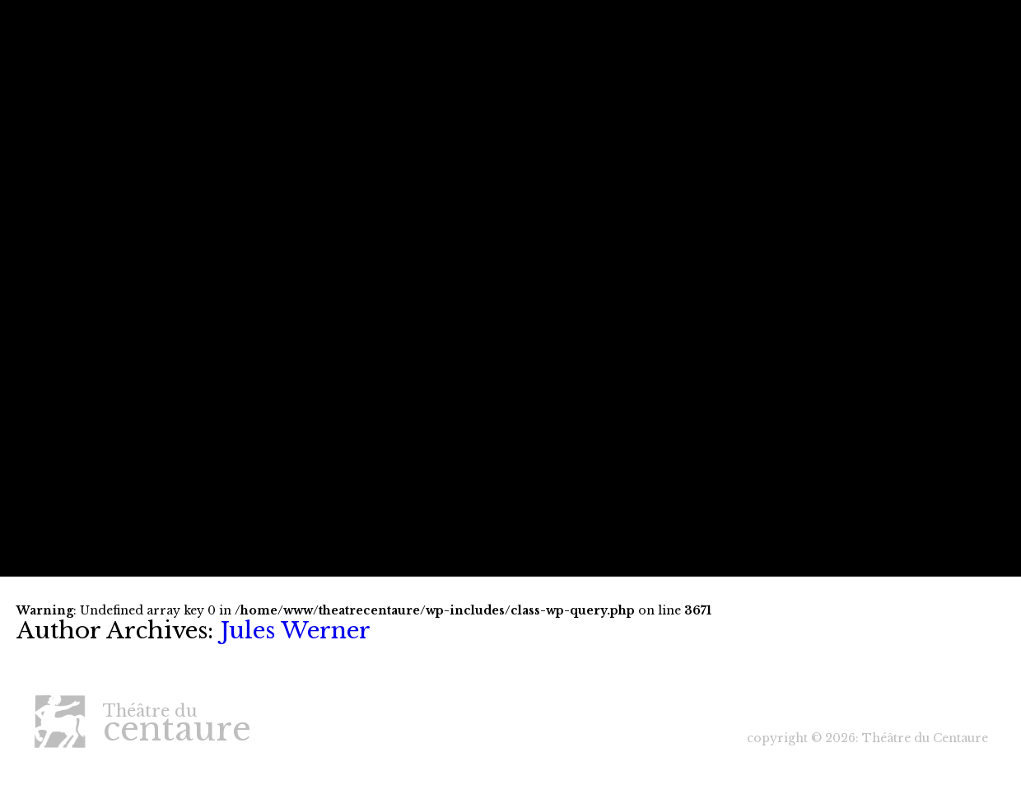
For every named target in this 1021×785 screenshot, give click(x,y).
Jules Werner (295, 630)
